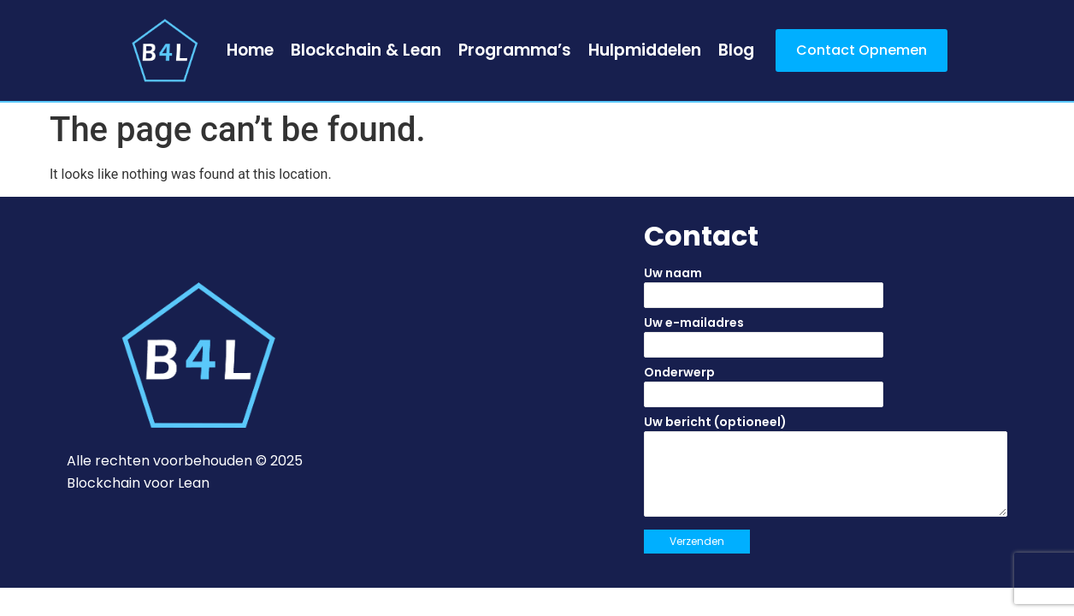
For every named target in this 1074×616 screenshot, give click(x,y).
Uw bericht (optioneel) (825, 471)
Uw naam (825, 292)
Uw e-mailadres (825, 341)
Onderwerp (825, 391)
